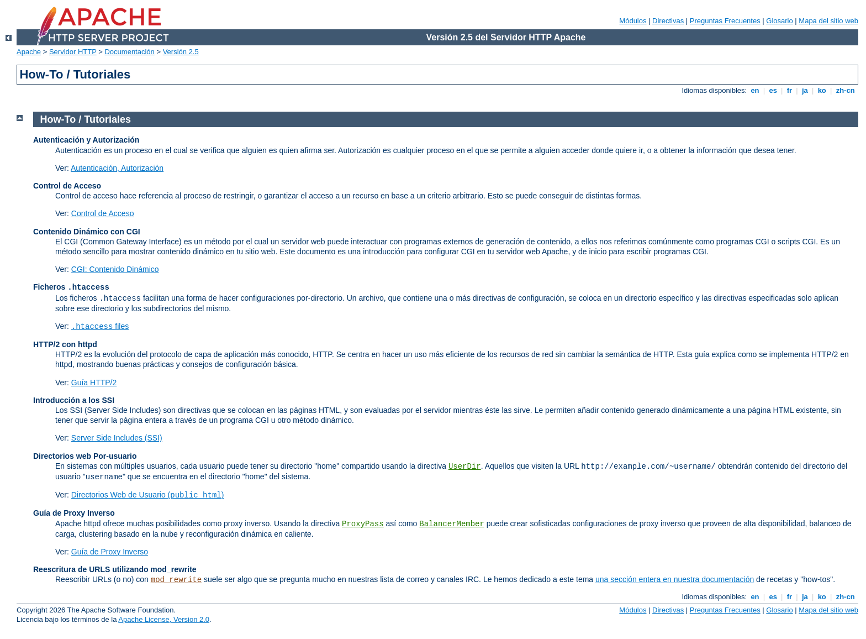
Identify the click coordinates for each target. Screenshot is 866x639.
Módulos (632, 21)
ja (805, 90)
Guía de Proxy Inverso (109, 551)
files (100, 326)
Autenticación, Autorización (117, 168)
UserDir (464, 466)
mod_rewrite (176, 579)
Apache (29, 52)
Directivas (668, 21)
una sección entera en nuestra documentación (674, 579)
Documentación (129, 52)
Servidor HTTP (73, 52)
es (773, 90)
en (755, 90)
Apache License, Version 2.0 (163, 619)
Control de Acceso (102, 213)
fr (789, 90)
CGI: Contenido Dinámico (115, 269)
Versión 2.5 (181, 52)
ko (822, 90)
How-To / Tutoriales (85, 119)
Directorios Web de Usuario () (147, 494)
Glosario (779, 21)
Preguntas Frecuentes (725, 21)
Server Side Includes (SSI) (116, 437)
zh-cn (845, 90)
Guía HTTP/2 (94, 382)
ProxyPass (363, 524)
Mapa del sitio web (828, 21)
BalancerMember (451, 524)
